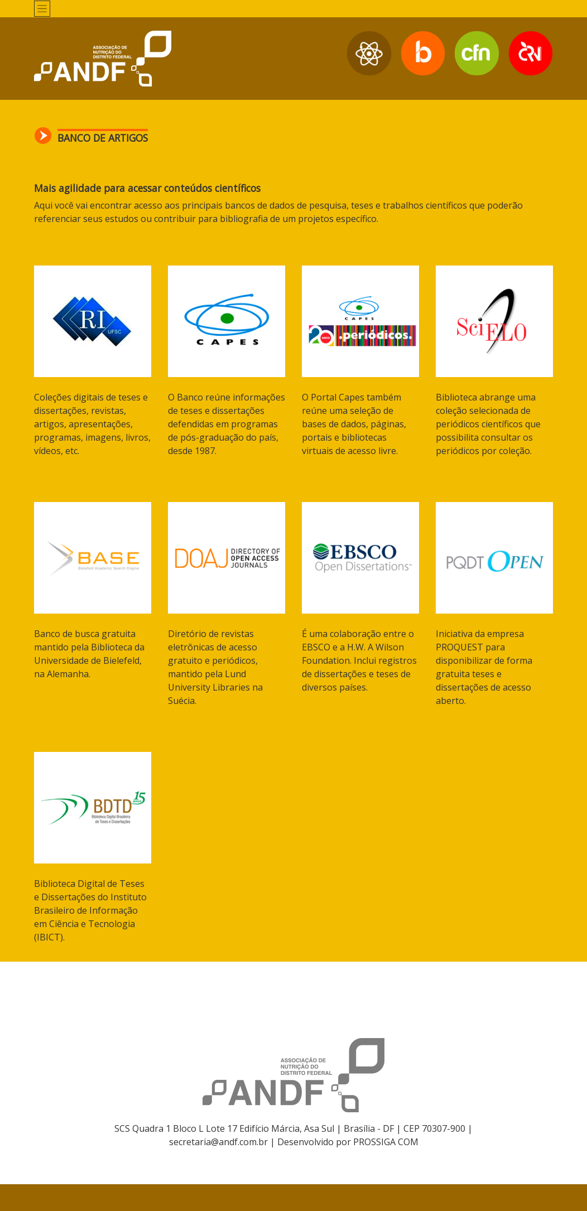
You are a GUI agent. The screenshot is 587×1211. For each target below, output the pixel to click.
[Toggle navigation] (42, 9)
